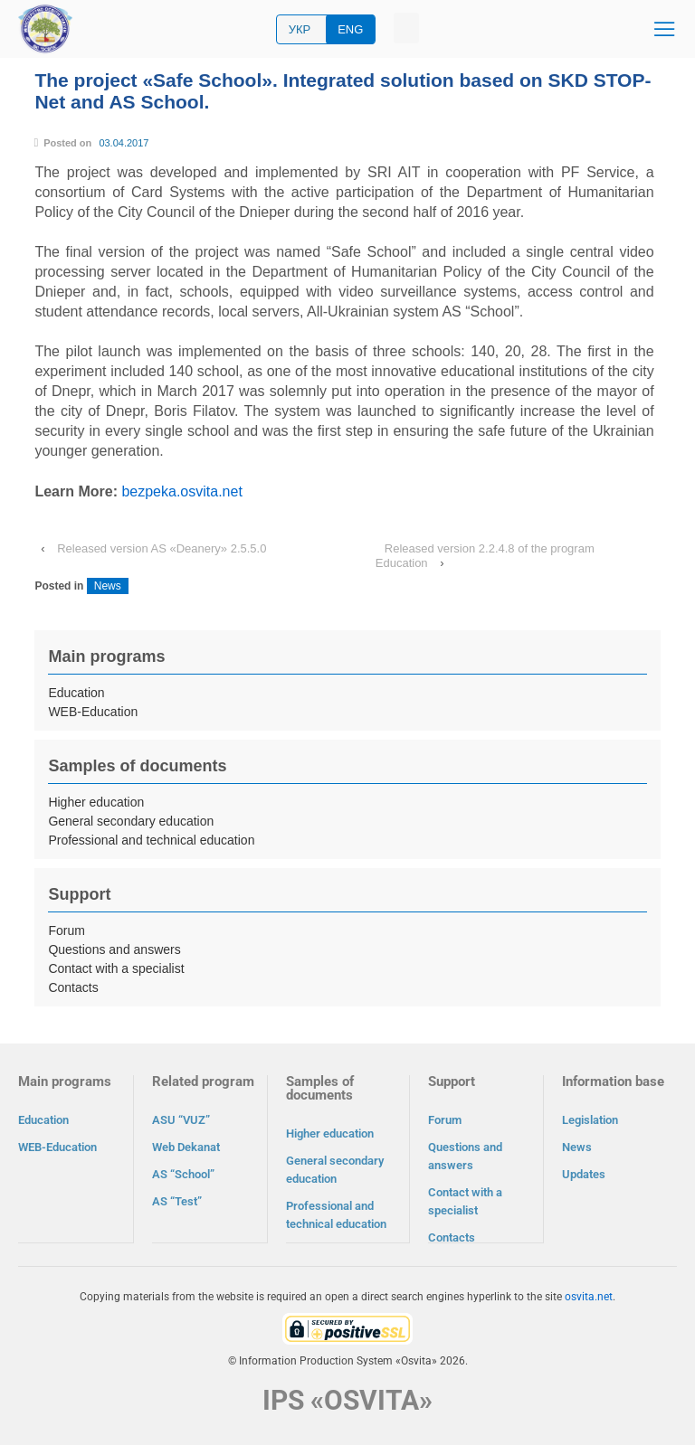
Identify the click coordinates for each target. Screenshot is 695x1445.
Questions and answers (114, 949)
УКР (300, 29)
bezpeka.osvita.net (181, 491)
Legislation (590, 1120)
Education (76, 692)
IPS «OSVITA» (347, 1399)
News (107, 586)
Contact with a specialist (116, 968)
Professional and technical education (151, 840)
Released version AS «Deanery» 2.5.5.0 (161, 548)
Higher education (96, 802)
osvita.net (589, 1295)
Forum (66, 930)
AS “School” (183, 1174)
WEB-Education (93, 711)
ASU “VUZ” (181, 1120)
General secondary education (131, 821)
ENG (350, 29)
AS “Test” (177, 1201)
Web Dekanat (186, 1147)
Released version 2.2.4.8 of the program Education (485, 556)
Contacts (73, 987)
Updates (583, 1174)
